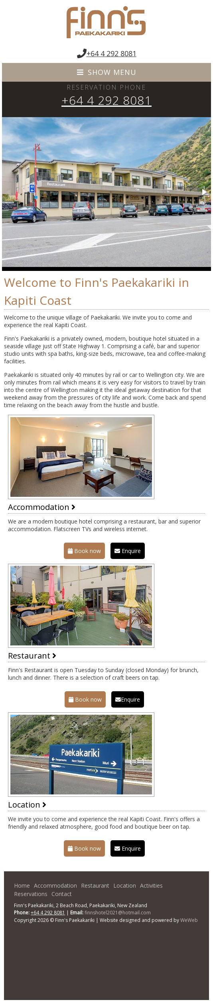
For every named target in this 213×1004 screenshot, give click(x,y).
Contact (61, 894)
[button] (203, 192)
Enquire (127, 551)
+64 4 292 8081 (111, 53)
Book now (84, 551)
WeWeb (189, 920)
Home (22, 885)
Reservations (30, 894)
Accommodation (41, 507)
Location (27, 804)
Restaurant (32, 655)
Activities (151, 885)
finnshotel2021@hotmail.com (118, 912)
